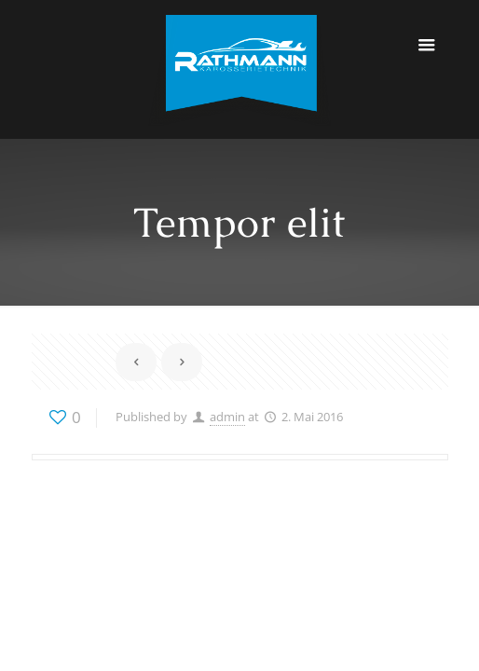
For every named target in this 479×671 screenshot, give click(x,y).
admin (227, 416)
